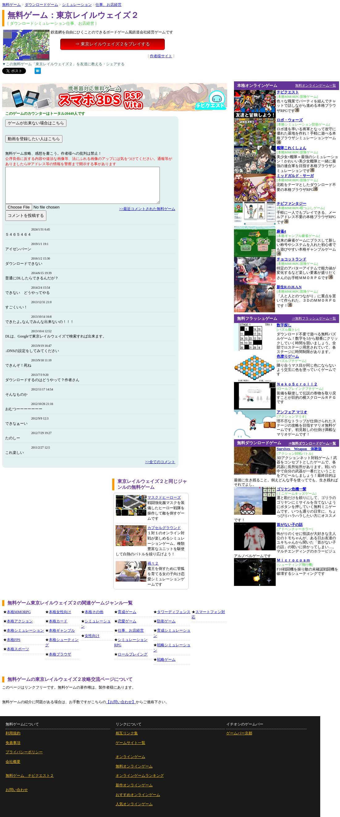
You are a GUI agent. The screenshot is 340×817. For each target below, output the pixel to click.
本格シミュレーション (25, 630)
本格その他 (94, 612)
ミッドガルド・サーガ (295, 176)
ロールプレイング (132, 654)
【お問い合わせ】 (121, 702)
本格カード (58, 621)
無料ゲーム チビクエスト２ (30, 775)
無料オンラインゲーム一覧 (315, 85)
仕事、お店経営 (108, 4)
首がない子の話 (290, 524)
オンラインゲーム (130, 757)
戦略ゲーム (166, 659)
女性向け (92, 636)
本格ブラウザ (60, 654)
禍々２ (153, 563)
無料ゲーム (11, 4)
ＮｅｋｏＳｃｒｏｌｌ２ (297, 384)
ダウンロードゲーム (41, 4)
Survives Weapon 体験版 (299, 449)
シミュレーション (77, 4)
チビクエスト (288, 92)
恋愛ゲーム (127, 621)
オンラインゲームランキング (140, 775)
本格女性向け (60, 612)
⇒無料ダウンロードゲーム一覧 (312, 443)
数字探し (284, 325)
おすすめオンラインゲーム (138, 795)
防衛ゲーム (166, 621)
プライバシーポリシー (24, 752)
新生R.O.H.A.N (289, 287)
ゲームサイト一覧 (130, 743)
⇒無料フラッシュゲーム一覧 (314, 318)
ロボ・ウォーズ (290, 120)
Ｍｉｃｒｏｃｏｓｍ (293, 560)
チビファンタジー (291, 203)
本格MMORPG (19, 612)
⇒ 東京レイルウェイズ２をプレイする (112, 44)
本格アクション (20, 621)
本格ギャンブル (62, 630)
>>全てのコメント (160, 462)
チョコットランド (291, 259)
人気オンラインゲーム (134, 804)
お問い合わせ (17, 790)
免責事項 (13, 743)
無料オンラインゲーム (134, 766)
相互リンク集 (127, 733)
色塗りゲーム (288, 356)
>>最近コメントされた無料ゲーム (147, 209)
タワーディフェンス (173, 612)
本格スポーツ (18, 649)
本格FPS (13, 640)
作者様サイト (161, 56)
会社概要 (13, 761)
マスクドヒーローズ (164, 497)
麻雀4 (281, 231)
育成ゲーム (127, 612)
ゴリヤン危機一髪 (291, 489)
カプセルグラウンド (164, 528)
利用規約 (13, 733)
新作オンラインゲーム (134, 785)
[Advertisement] (55, 522)
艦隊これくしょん (291, 148)
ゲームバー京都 (239, 733)
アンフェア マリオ (292, 412)
